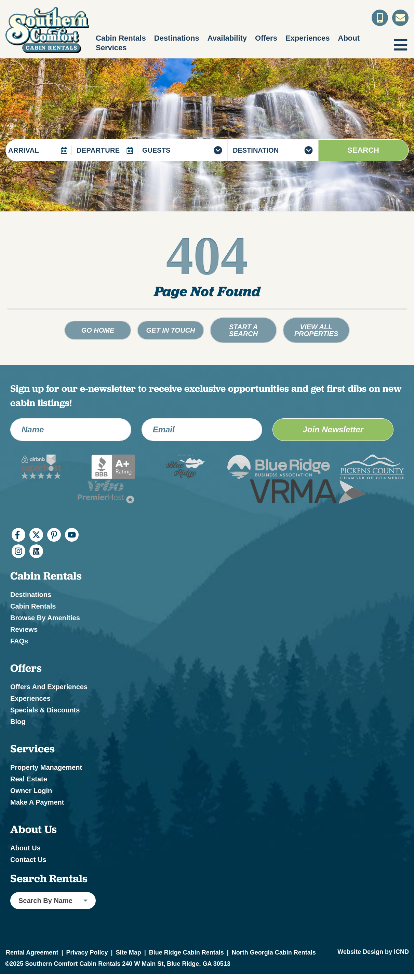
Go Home (98, 330)
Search (363, 150)
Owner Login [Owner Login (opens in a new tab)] (31, 790)
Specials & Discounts (45, 710)
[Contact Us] (400, 18)
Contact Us (28, 859)
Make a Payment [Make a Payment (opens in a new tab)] (37, 802)
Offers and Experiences (49, 687)
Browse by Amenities (45, 618)
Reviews (24, 629)
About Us (25, 848)
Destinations (176, 38)
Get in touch (170, 330)
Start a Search (243, 330)
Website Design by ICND (373, 951)
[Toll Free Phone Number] (380, 18)
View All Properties (316, 330)
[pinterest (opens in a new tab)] (54, 535)
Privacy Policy (87, 952)
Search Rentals (49, 878)
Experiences (307, 38)
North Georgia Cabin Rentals (274, 952)
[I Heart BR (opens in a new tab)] (36, 551)
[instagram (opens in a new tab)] (18, 551)
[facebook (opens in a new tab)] (18, 535)
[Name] (70, 429)
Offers (266, 38)
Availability (227, 38)
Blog (17, 721)
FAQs (19, 641)
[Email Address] (202, 429)
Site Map (128, 952)
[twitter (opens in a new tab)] (36, 535)
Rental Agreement (32, 952)
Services (111, 47)
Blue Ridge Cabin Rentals (186, 952)
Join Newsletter (333, 429)
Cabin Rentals (121, 38)
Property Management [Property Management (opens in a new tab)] (46, 767)
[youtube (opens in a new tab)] (72, 535)
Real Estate (28, 779)
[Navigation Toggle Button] (400, 45)
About (349, 38)
